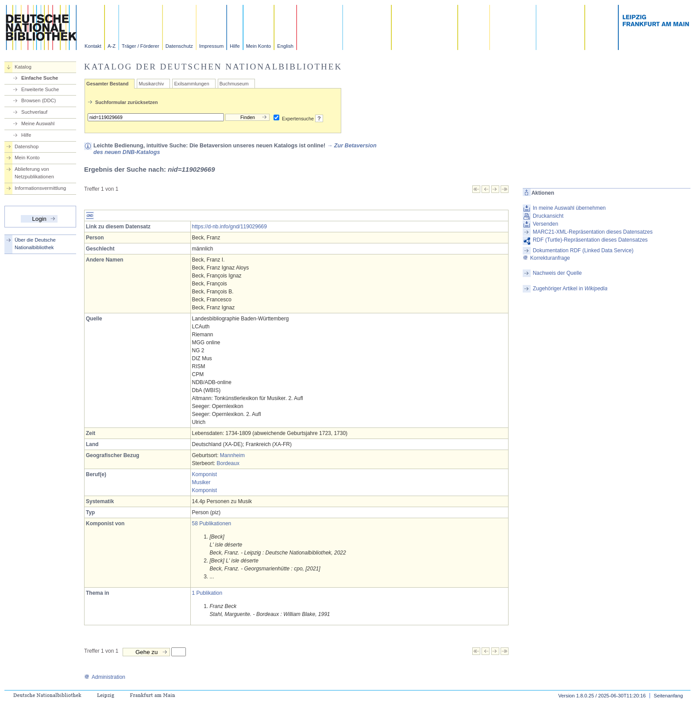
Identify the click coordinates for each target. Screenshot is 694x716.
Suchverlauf (34, 112)
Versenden (545, 224)
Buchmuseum (234, 83)
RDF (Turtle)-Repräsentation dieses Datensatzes (590, 240)
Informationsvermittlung (40, 188)
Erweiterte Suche (40, 89)
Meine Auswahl (37, 123)
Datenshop (27, 146)
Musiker (201, 482)
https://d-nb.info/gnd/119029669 (229, 226)
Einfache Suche (39, 78)
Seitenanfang (668, 695)
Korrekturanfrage (546, 258)
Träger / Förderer (140, 46)
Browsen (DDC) (38, 100)
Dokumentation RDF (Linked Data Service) (583, 250)
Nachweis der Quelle (557, 273)
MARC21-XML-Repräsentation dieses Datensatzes (593, 232)
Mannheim (232, 455)
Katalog (23, 66)
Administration (104, 677)
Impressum (211, 46)
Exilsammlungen (191, 83)
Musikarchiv (151, 83)
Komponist (204, 474)
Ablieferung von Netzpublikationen (34, 172)
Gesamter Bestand (107, 83)
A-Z (112, 46)
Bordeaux (228, 463)
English (285, 46)
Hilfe (234, 46)
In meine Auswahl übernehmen (569, 208)
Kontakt (93, 46)
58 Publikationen (211, 523)
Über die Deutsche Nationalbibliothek (35, 243)
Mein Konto (258, 46)
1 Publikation (207, 593)
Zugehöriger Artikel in (570, 288)
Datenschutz (179, 46)
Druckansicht (548, 216)
